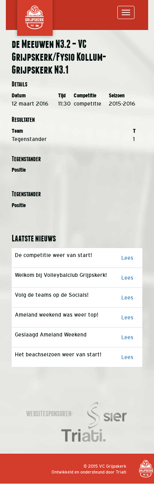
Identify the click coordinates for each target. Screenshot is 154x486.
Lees (127, 258)
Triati (121, 472)
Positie (19, 170)
